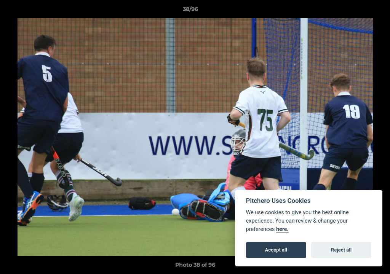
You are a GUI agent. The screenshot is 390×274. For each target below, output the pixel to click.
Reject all (341, 250)
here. (282, 229)
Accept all (276, 250)
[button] (358, 11)
